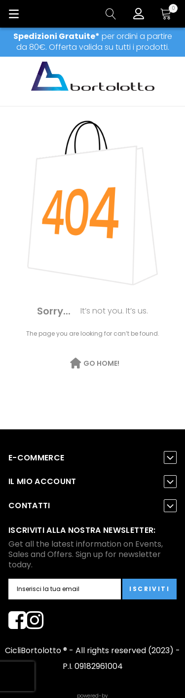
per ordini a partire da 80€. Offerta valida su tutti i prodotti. (92, 42)
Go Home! (101, 363)
